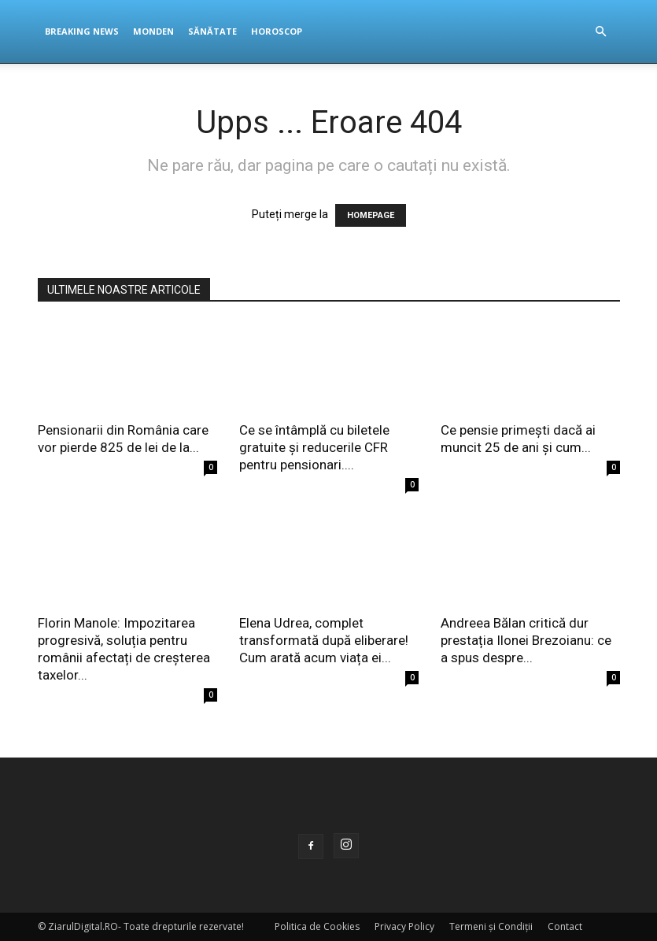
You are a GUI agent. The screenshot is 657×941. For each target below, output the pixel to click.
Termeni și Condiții (491, 926)
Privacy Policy (404, 926)
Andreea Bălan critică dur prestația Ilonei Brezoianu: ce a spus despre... (526, 640)
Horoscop (276, 31)
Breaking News (82, 31)
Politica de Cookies (317, 926)
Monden (153, 31)
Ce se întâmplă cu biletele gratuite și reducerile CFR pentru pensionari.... (314, 447)
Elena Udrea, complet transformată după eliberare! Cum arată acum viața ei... (323, 640)
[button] (601, 31)
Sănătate (212, 31)
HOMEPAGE (370, 215)
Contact (565, 926)
